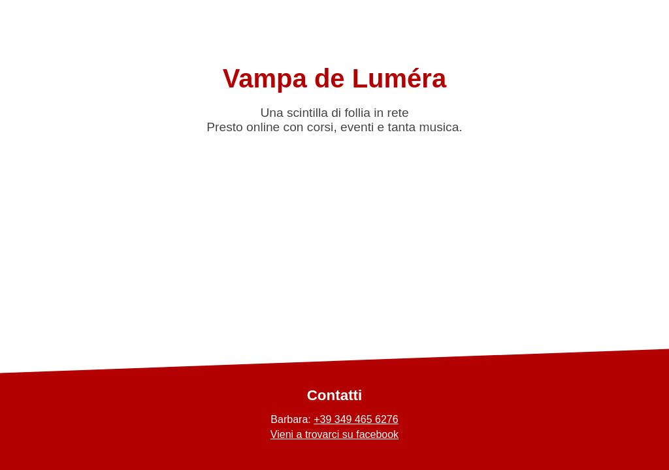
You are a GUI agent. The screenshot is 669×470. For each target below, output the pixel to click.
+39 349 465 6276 (356, 419)
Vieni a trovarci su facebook (334, 434)
